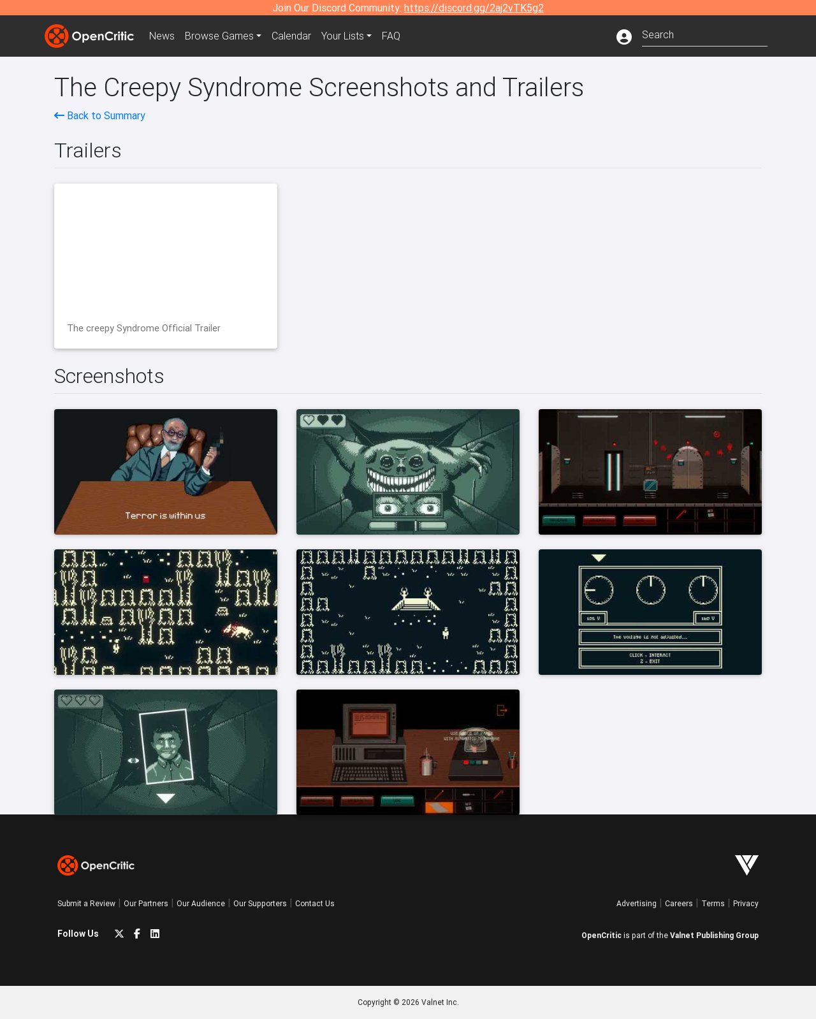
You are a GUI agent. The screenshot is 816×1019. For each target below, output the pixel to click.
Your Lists (342, 35)
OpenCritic (601, 935)
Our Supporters (260, 903)
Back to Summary (99, 115)
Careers (679, 903)
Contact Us (315, 903)
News (162, 35)
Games (219, 35)
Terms (713, 903)
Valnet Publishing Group (714, 935)
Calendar (291, 35)
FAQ (391, 35)
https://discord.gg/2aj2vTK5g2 (474, 7)
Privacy (746, 903)
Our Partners (146, 903)
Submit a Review (86, 903)
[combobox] (705, 33)
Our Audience (201, 903)
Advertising (636, 903)
